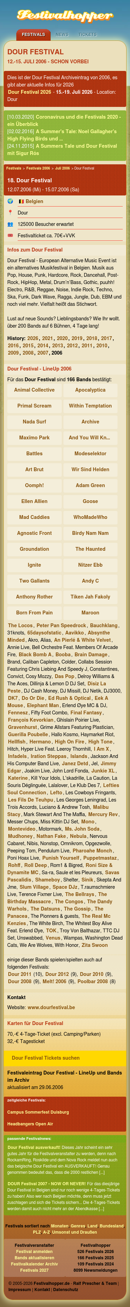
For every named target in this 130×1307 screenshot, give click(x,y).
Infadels (17, 756)
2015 (28, 346)
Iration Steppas (48, 756)
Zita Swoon (95, 945)
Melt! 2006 (55, 981)
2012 (72, 346)
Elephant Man (43, 705)
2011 (87, 346)
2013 (57, 346)
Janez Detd (75, 763)
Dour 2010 (91, 974)
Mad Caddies (34, 517)
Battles (34, 453)
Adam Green (90, 485)
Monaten (59, 1226)
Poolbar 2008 (92, 981)
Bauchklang (104, 625)
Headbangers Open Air (30, 1124)
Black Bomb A (35, 654)
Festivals (33, 35)
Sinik (87, 880)
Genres (78, 1226)
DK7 (13, 698)
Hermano (40, 742)
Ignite (34, 565)
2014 (42, 346)
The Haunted (90, 549)
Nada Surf (34, 422)
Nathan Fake (51, 836)
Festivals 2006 (38, 168)
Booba (63, 654)
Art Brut (34, 469)
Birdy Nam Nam (90, 533)
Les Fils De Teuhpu (30, 800)
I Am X (101, 749)
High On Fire (69, 742)
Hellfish (17, 742)
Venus (53, 938)
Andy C (90, 581)
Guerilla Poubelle (28, 734)
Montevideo (21, 829)
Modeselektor (90, 453)
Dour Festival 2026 (29, 92)
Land (92, 1226)
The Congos (69, 901)
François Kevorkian (30, 720)
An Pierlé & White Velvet (82, 640)
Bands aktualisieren (34, 1258)
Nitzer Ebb (90, 565)
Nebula (78, 836)
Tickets (87, 35)
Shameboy (47, 880)
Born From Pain (34, 613)
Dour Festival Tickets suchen (46, 1058)
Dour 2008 (20, 981)
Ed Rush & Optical (69, 698)
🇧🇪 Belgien (30, 201)
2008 (28, 353)
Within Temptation (90, 406)
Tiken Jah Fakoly (90, 597)
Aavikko (74, 633)
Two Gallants (34, 581)
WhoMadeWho (90, 517)
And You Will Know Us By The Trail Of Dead (91, 438)
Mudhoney (20, 836)
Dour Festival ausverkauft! (34, 1147)
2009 (13, 353)
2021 (47, 338)
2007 (42, 353)
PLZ (37, 1232)
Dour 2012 (57, 974)
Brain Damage (91, 654)
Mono (87, 822)
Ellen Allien (34, 501)
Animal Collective (34, 390)
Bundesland (112, 1226)
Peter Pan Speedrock (61, 625)
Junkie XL (103, 771)
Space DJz (65, 887)
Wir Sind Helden (90, 469)
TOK (51, 931)
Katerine (18, 778)
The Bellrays (79, 894)
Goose (90, 501)
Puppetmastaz (99, 858)
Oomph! (34, 485)
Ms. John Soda (82, 829)
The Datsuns (45, 909)
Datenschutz (65, 1290)
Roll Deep (35, 865)
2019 (77, 338)
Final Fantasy (86, 713)
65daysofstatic (44, 633)
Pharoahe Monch (92, 851)
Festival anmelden (34, 1252)
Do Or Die (33, 698)
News (62, 35)
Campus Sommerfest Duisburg (38, 1112)
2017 (106, 338)
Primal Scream (34, 406)
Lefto (56, 792)
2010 (101, 346)
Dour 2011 (20, 974)
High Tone (100, 742)
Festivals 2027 (34, 1270)
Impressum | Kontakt (29, 1290)
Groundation (34, 549)
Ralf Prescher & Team (95, 1283)
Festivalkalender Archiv (34, 1264)
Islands (78, 756)
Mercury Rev (103, 814)
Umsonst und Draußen (74, 1232)
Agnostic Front (34, 533)
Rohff (14, 865)
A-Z (46, 1232)
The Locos (20, 625)
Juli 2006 (62, 168)
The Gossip (77, 909)
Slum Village (34, 887)
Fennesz (18, 713)
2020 (62, 338)
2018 (91, 338)
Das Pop (65, 676)
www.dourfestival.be (51, 1007)
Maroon (90, 613)
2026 (32, 338)
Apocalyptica (90, 390)
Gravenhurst (22, 727)
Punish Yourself (60, 858)
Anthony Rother (34, 597)
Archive (90, 422)
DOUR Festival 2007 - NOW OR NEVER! (47, 1184)
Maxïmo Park (34, 438)
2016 (13, 346)
